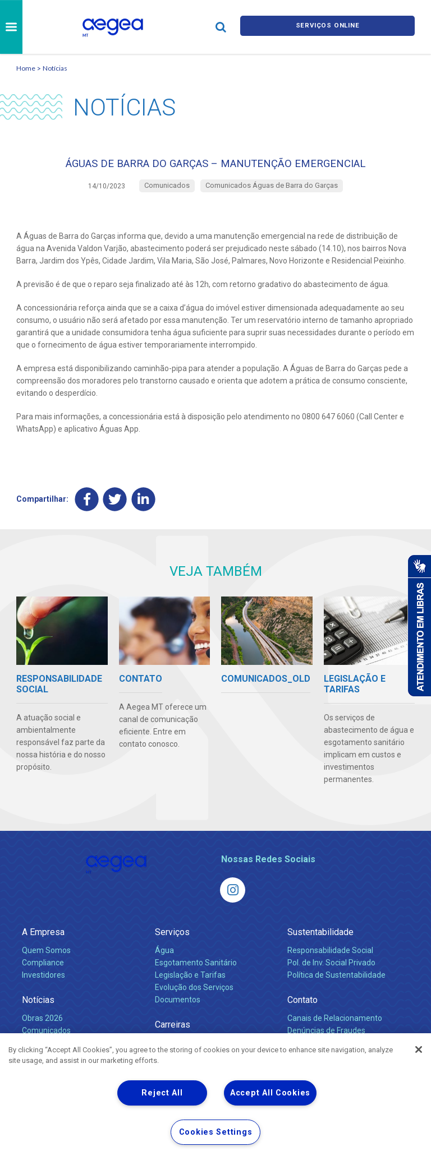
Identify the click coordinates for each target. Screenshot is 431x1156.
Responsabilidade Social (330, 956)
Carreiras (172, 1031)
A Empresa (43, 938)
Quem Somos (46, 956)
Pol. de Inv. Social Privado (331, 969)
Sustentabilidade (320, 938)
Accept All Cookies (270, 1093)
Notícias (55, 68)
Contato (302, 1006)
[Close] (418, 1049)
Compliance (43, 969)
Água (164, 956)
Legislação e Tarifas (190, 981)
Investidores (43, 981)
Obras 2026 (42, 1024)
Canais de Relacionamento (334, 1024)
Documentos (177, 1006)
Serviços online (328, 26)
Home (25, 68)
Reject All (161, 1093)
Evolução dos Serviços (194, 993)
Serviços (172, 938)
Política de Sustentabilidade (336, 981)
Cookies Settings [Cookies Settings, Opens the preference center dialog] (216, 1132)
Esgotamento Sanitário (196, 969)
